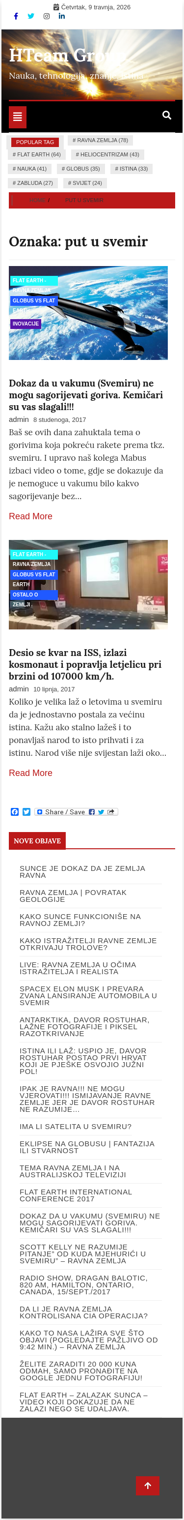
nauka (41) (32, 169)
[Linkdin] (62, 16)
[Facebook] (17, 16)
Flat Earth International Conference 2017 (76, 1195)
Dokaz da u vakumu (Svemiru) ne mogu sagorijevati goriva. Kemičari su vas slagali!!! (86, 395)
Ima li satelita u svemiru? (76, 1126)
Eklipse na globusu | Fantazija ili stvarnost (87, 1147)
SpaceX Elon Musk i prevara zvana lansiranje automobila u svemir (89, 995)
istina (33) (134, 169)
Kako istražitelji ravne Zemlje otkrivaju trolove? (88, 944)
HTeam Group (68, 55)
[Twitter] (31, 16)
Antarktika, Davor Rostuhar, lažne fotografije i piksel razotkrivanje (85, 1026)
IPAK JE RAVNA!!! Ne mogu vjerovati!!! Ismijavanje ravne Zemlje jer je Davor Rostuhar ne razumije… (87, 1098)
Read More (31, 516)
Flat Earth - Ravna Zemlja (32, 282)
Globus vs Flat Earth (34, 302)
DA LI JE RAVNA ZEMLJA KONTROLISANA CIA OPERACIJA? (84, 1312)
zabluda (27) (35, 183)
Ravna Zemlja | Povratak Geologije (73, 895)
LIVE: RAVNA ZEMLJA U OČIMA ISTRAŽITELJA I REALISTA (78, 968)
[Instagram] (48, 16)
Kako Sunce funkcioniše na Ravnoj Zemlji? (80, 919)
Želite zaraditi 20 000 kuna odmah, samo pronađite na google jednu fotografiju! (81, 1371)
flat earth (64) (39, 154)
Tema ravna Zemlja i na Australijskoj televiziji (73, 1171)
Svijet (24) (87, 183)
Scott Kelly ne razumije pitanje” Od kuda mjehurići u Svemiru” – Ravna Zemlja (83, 1254)
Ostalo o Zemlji (25, 596)
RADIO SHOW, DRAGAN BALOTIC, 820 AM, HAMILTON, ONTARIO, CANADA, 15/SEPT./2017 (84, 1285)
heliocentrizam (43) (109, 154)
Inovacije (26, 324)
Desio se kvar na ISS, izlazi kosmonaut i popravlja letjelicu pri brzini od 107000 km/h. (85, 664)
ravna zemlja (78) (102, 140)
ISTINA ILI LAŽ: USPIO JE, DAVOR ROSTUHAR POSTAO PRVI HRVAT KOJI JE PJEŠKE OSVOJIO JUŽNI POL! (83, 1060)
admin (19, 419)
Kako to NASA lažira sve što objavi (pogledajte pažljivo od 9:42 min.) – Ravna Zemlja (89, 1340)
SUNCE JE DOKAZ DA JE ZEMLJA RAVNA (82, 871)
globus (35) (83, 169)
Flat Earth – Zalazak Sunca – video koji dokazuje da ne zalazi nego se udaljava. (84, 1402)
